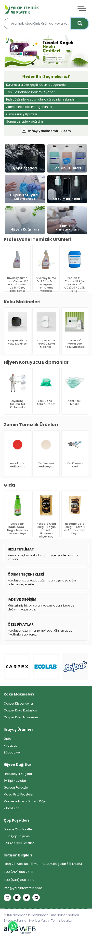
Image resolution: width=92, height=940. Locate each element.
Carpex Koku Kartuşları (20, 710)
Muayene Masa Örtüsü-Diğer (25, 801)
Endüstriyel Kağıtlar (18, 774)
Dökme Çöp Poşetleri (18, 829)
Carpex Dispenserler (18, 703)
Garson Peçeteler (16, 787)
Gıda (7, 739)
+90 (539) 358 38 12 (19, 880)
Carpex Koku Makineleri (21, 717)
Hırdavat (10, 745)
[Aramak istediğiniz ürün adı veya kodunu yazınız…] (46, 23)
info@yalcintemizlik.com (46, 131)
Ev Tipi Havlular (15, 781)
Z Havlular (11, 808)
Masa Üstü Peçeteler (18, 794)
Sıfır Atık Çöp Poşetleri (19, 843)
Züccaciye (12, 752)
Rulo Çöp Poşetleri (17, 836)
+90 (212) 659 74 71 (18, 871)
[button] (32, 63)
